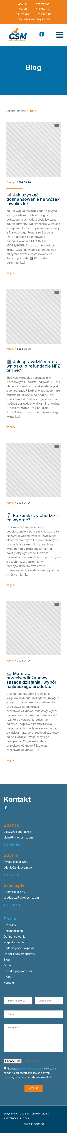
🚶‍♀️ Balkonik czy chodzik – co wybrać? (32, 517)
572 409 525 (44, 14)
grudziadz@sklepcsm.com (21, 897)
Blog (7, 959)
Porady (10, 182)
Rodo (7, 977)
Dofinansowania (14, 936)
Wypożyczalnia (14, 942)
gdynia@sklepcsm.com (19, 867)
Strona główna (16, 111)
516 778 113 (42, 9)
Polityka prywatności (18, 971)
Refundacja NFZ (15, 931)
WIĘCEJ (11, 273)
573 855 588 (42, 4)
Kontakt (9, 982)
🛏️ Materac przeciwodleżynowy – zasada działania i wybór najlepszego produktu (31, 680)
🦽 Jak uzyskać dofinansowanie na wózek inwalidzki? (33, 199)
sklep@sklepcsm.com (18, 837)
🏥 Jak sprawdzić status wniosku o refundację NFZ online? (33, 366)
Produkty (10, 925)
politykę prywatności (31, 1068)
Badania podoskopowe (19, 948)
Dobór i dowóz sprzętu (19, 954)
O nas (7, 965)
